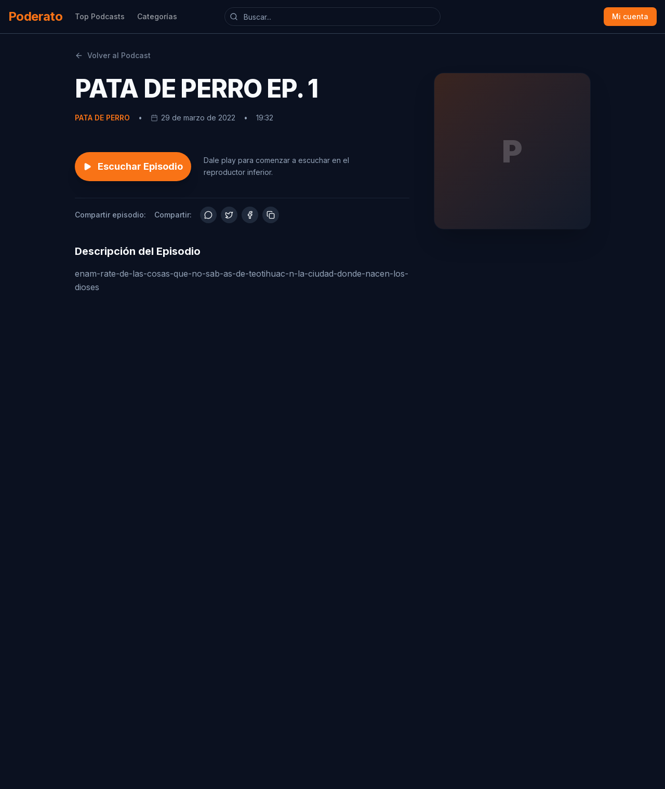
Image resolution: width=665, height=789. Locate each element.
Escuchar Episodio (133, 166)
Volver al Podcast (113, 55)
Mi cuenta (630, 16)
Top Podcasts (100, 16)
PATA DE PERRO (102, 117)
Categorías (157, 16)
